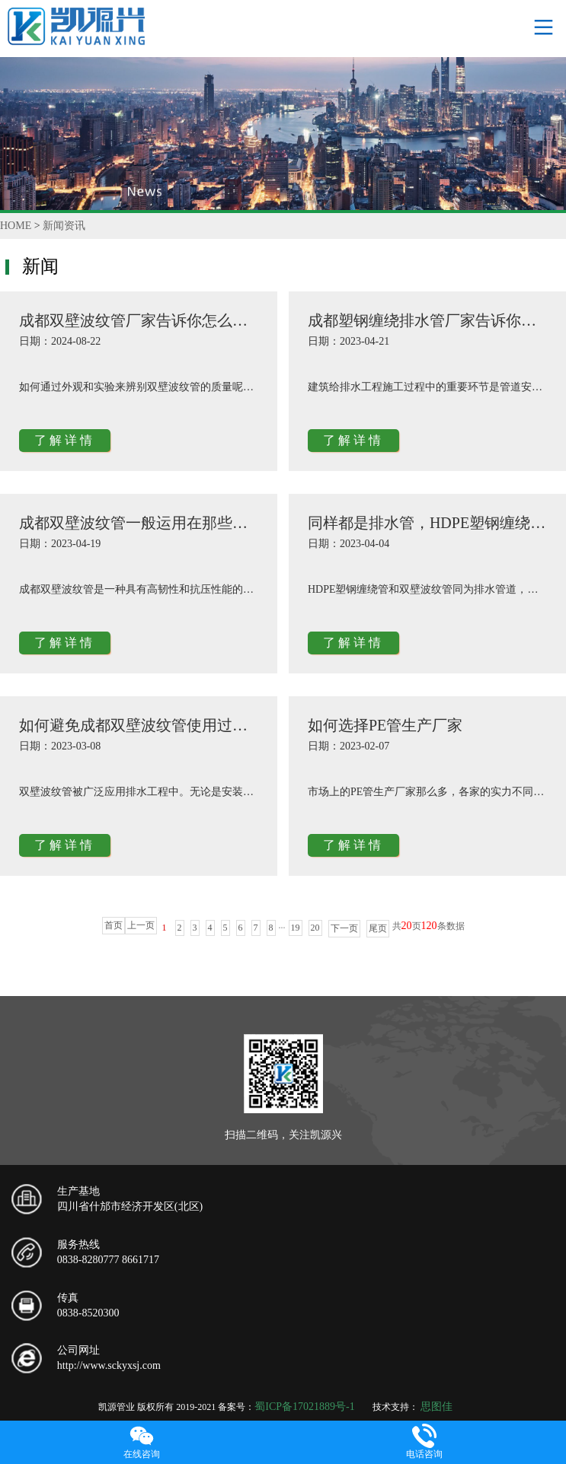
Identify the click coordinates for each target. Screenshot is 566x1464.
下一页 (344, 928)
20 (315, 927)
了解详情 (64, 440)
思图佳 (436, 1406)
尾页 (378, 928)
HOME (15, 225)
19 (295, 927)
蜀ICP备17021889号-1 (304, 1406)
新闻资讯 (64, 225)
